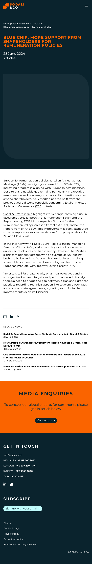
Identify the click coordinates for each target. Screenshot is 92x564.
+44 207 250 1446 (26, 465)
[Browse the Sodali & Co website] (13, 6)
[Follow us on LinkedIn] (4, 484)
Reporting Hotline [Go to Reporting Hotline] (14, 539)
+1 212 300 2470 (26, 460)
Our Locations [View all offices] (13, 476)
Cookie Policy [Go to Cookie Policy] (11, 528)
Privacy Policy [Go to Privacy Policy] (11, 533)
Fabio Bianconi (61, 243)
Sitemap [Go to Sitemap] (8, 523)
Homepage (9, 23)
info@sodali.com (13, 455)
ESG (38, 206)
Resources (25, 23)
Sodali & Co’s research (17, 214)
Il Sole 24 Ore (41, 243)
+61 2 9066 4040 (23, 471)
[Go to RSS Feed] (11, 484)
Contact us (46, 420)
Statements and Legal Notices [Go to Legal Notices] (20, 544)
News (37, 23)
